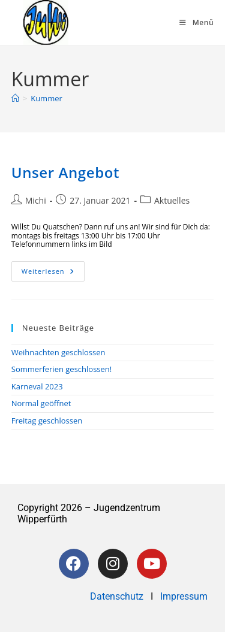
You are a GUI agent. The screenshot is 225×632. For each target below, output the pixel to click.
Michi (35, 200)
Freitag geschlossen (46, 420)
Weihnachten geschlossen (58, 352)
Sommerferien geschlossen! (61, 369)
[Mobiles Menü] (196, 22)
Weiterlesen (53, 268)
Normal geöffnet (41, 403)
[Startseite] (15, 98)
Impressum (184, 596)
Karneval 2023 (37, 386)
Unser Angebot (65, 172)
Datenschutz (118, 596)
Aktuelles (172, 200)
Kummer (46, 98)
